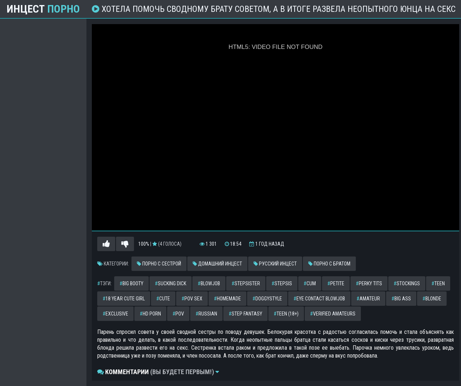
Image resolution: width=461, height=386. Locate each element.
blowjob (209, 283)
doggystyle (267, 298)
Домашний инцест (217, 264)
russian (206, 314)
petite (335, 283)
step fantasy (245, 314)
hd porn (150, 314)
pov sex (192, 298)
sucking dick (170, 283)
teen (438, 283)
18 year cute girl (124, 298)
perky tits (369, 283)
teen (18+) (286, 314)
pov (178, 314)
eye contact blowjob (319, 298)
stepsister (246, 283)
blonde (431, 298)
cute (163, 298)
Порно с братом (329, 264)
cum (310, 283)
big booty (131, 283)
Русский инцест (275, 264)
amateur (368, 298)
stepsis (282, 283)
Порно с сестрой (159, 264)
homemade (227, 298)
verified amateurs (332, 314)
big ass (401, 298)
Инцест (43, 9)
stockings (407, 283)
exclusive (115, 314)
